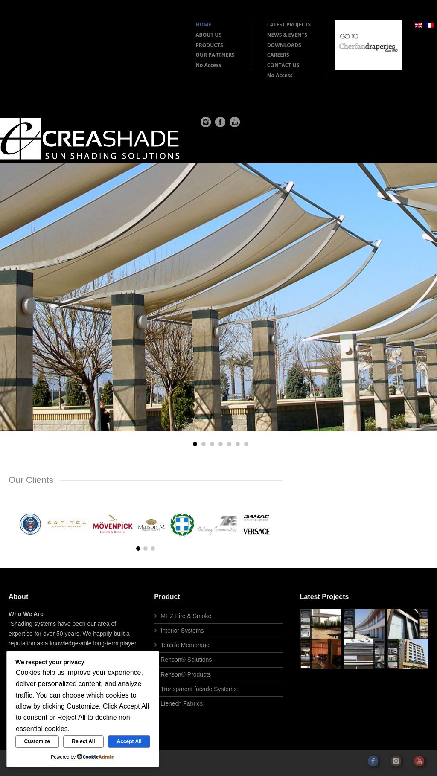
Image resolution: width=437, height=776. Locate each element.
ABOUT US (208, 34)
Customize (37, 741)
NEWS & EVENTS (287, 34)
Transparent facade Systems (198, 689)
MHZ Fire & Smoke (185, 616)
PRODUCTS (209, 45)
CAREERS (278, 54)
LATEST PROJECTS (289, 24)
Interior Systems (182, 630)
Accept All (129, 741)
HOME (203, 24)
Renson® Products (185, 674)
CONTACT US (283, 65)
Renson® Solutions (186, 659)
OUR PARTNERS (214, 54)
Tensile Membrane (184, 645)
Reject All (83, 741)
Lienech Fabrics (181, 703)
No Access (208, 65)
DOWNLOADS (284, 45)
